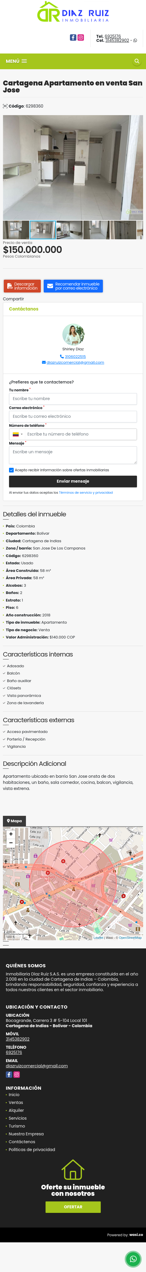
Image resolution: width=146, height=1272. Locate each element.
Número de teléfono (28, 425)
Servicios (18, 1118)
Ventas (16, 1102)
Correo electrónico (27, 407)
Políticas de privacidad (32, 1150)
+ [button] (11, 834)
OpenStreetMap (130, 937)
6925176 (113, 36)
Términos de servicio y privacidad (86, 492)
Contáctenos (22, 1142)
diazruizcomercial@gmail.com (75, 362)
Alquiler (16, 1110)
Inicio (14, 1095)
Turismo (17, 1126)
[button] (138, 120)
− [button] (11, 843)
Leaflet (98, 937)
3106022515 (75, 356)
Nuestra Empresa (26, 1134)
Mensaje (18, 443)
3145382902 (117, 40)
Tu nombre (20, 390)
